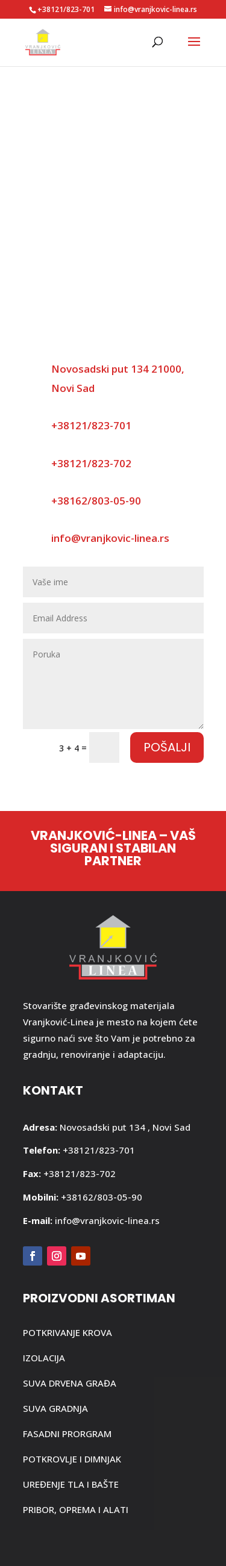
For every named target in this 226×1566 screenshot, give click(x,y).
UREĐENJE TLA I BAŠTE (71, 1484)
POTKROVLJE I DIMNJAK (72, 1459)
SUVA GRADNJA (55, 1408)
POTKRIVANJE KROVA (67, 1332)
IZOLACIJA (44, 1358)
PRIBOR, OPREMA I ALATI (75, 1509)
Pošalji (166, 747)
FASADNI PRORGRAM (67, 1434)
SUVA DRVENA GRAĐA (69, 1383)
